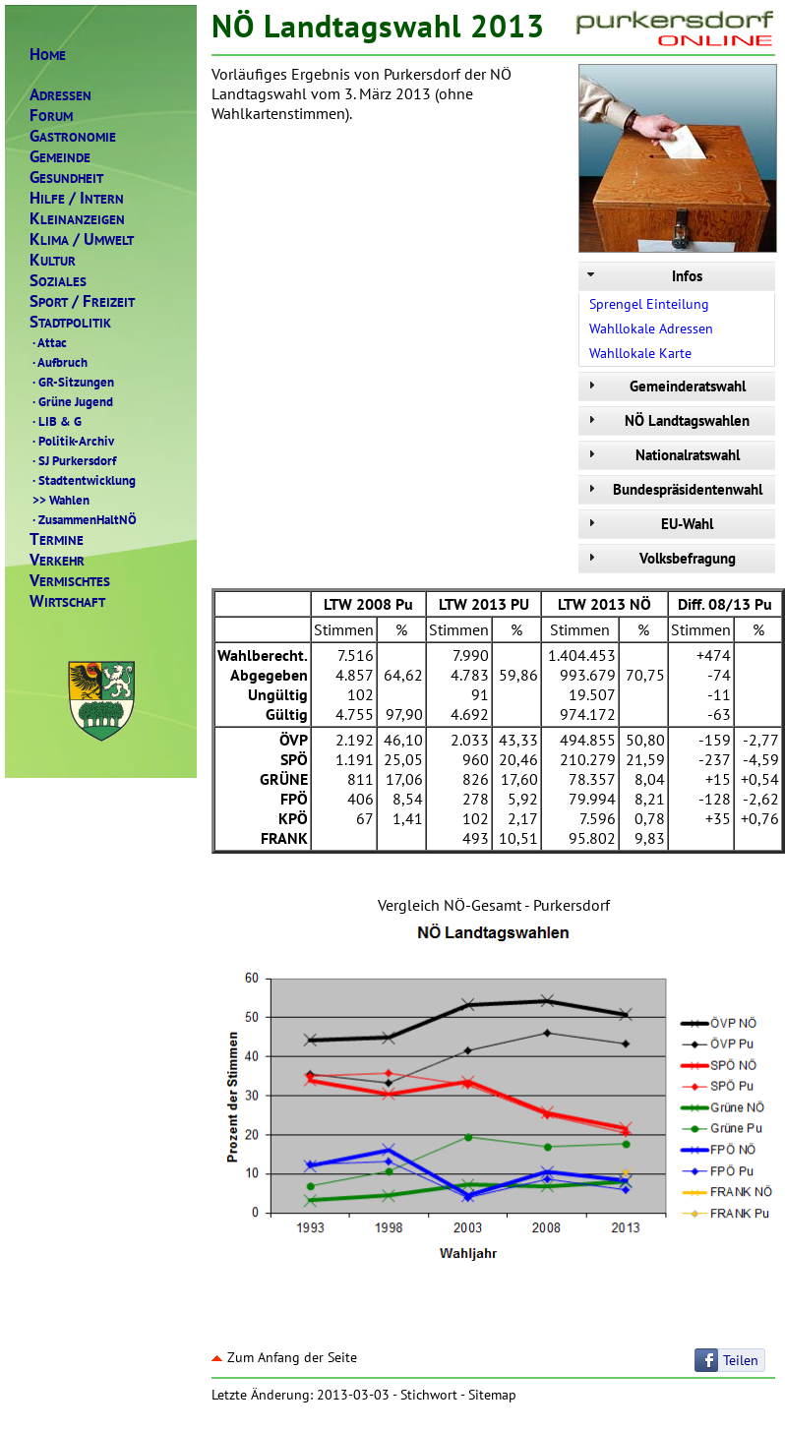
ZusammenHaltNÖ (83, 519)
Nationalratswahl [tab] (661, 455)
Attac (48, 342)
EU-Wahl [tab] (648, 523)
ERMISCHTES (70, 580)
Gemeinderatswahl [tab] (664, 386)
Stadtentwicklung (83, 480)
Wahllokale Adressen (651, 328)
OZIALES (58, 280)
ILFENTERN (77, 198)
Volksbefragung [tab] (659, 558)
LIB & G (56, 421)
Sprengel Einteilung (649, 304)
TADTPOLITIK (70, 322)
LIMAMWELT (82, 239)
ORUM (51, 115)
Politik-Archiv (72, 440)
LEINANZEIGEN (77, 219)
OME (48, 54)
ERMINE (57, 539)
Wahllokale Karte (640, 353)
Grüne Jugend (71, 401)
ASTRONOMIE (73, 136)
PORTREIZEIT (82, 301)
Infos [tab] (642, 276)
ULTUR (53, 260)
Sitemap (492, 1394)
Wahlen (60, 499)
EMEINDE (60, 157)
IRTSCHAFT (67, 601)
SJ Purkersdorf (73, 460)
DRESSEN (60, 95)
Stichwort (428, 1394)
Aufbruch (59, 362)
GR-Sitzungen (72, 381)
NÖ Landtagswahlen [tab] (666, 420)
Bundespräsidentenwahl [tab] (672, 489)
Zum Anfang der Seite (284, 1357)
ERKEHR (57, 560)
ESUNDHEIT (66, 177)
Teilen (740, 1360)
